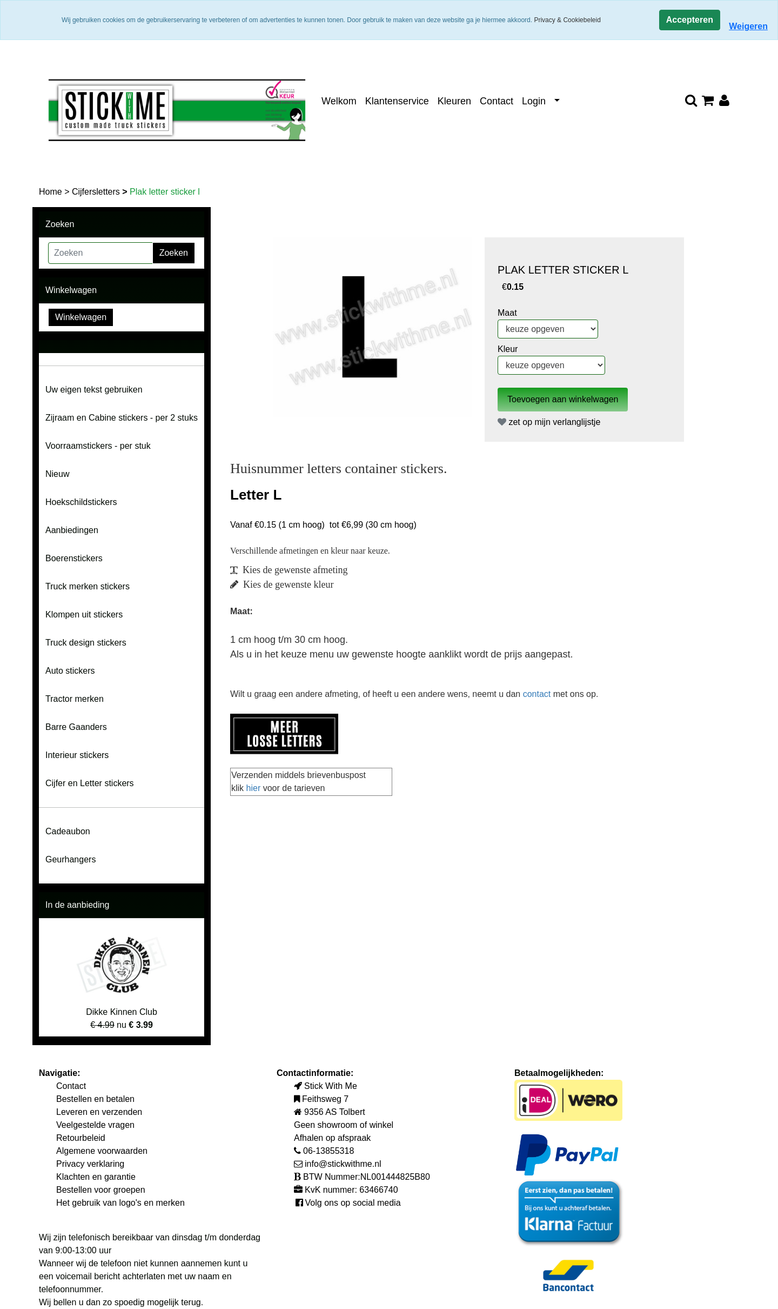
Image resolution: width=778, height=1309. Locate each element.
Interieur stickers (77, 755)
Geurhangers (70, 859)
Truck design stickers (85, 642)
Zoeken (173, 252)
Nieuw (57, 474)
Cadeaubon (67, 831)
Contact (496, 101)
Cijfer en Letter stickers (89, 783)
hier (254, 788)
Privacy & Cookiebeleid (567, 20)
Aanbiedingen (71, 530)
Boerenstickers (74, 558)
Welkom (339, 101)
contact (538, 694)
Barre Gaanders (76, 727)
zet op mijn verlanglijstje (549, 422)
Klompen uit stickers (84, 614)
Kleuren (454, 101)
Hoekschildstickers (81, 502)
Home (51, 191)
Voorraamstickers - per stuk (98, 445)
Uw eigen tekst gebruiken (94, 389)
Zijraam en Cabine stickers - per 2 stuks (121, 417)
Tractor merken (74, 698)
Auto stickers (70, 670)
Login (534, 101)
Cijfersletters (97, 191)
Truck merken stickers (87, 586)
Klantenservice (397, 101)
